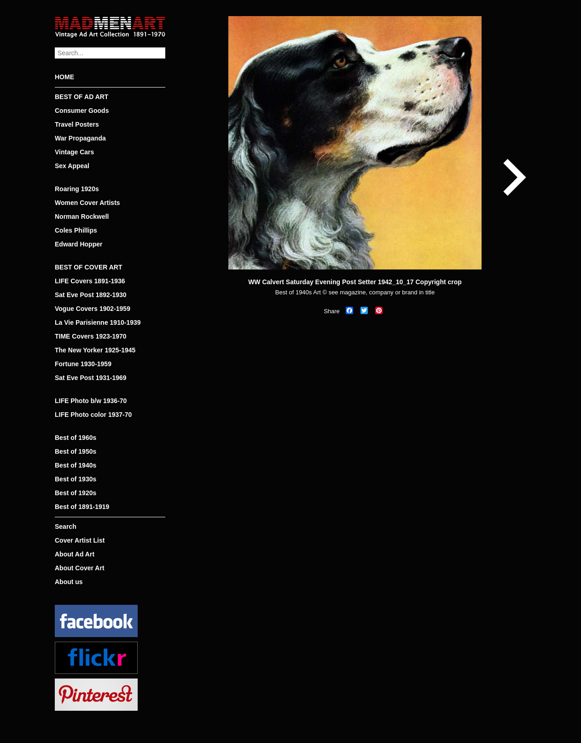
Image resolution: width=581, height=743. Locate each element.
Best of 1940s (75, 465)
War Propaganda (80, 138)
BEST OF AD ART (81, 96)
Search (65, 526)
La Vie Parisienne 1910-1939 (98, 322)
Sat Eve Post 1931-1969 (91, 377)
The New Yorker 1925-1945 (95, 350)
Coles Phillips (76, 230)
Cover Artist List (80, 540)
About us (69, 581)
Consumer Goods (82, 110)
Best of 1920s (75, 493)
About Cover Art (80, 568)
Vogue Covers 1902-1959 (92, 308)
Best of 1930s (75, 479)
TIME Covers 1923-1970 (91, 336)
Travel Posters (77, 124)
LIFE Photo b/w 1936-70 (91, 400)
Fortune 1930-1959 (83, 364)
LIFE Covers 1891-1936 (90, 281)
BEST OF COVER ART (88, 267)
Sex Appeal (72, 166)
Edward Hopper (78, 244)
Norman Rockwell (82, 216)
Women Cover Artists (87, 202)
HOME (64, 77)
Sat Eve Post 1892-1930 (91, 294)
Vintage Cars (74, 152)
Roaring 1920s (77, 189)
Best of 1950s (75, 451)
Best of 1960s (75, 437)
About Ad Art (74, 554)
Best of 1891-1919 (82, 506)
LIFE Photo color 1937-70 (93, 414)
